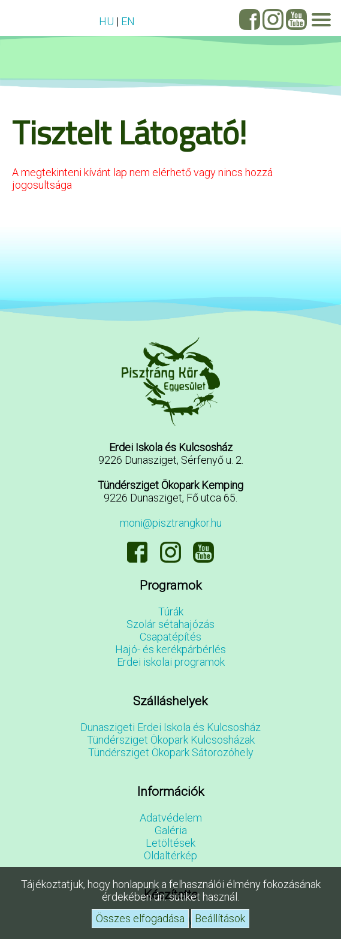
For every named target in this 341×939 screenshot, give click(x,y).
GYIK (18, 18)
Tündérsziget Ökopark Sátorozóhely (171, 752)
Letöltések (170, 843)
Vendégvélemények (66, 18)
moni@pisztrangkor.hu (171, 523)
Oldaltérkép (170, 855)
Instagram (272, 19)
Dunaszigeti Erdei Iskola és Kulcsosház (170, 727)
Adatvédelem (171, 817)
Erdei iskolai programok (171, 662)
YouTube (296, 19)
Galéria (171, 830)
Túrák (170, 611)
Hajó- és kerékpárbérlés (170, 649)
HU (106, 21)
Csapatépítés (170, 636)
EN (128, 21)
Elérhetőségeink (42, 18)
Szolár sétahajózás (170, 624)
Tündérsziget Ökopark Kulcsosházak (171, 739)
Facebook (249, 19)
